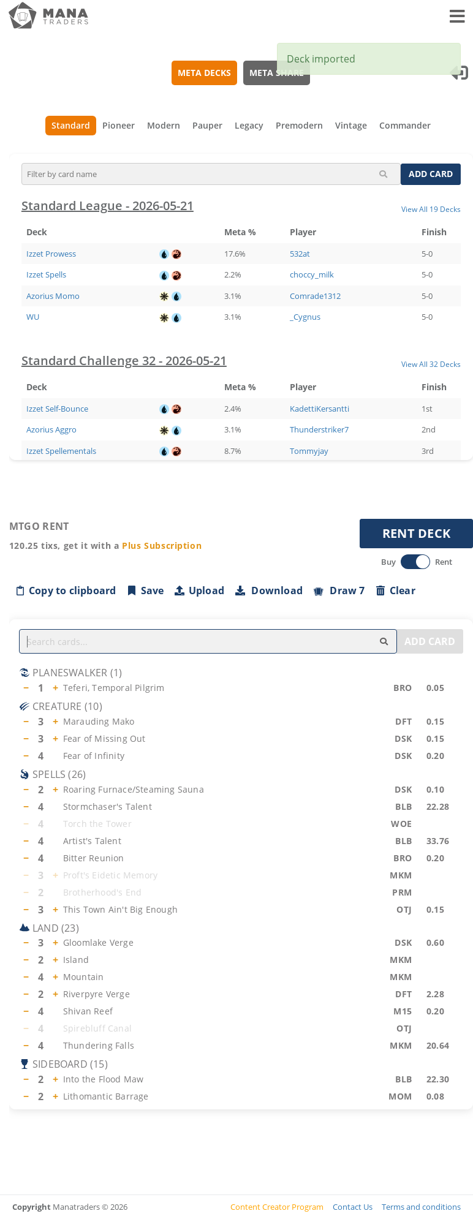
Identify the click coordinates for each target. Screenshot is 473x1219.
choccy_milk (312, 274)
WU (32, 316)
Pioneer (118, 125)
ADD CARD (431, 173)
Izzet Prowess (51, 253)
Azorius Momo (53, 295)
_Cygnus (305, 316)
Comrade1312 (315, 295)
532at (300, 253)
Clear (395, 590)
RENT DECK (416, 533)
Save (145, 590)
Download (268, 590)
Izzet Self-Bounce (57, 408)
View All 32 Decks (431, 364)
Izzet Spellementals (61, 450)
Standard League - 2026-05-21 (107, 205)
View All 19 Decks (431, 209)
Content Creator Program (277, 1206)
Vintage (351, 125)
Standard (70, 125)
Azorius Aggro (51, 429)
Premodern (299, 125)
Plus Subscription (162, 545)
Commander (405, 125)
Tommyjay (309, 450)
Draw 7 (338, 590)
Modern (163, 125)
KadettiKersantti (319, 408)
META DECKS (205, 72)
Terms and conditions (421, 1206)
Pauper (207, 125)
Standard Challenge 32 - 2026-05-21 (124, 360)
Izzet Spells (46, 274)
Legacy (249, 125)
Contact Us (353, 1206)
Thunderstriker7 (319, 429)
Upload (199, 590)
